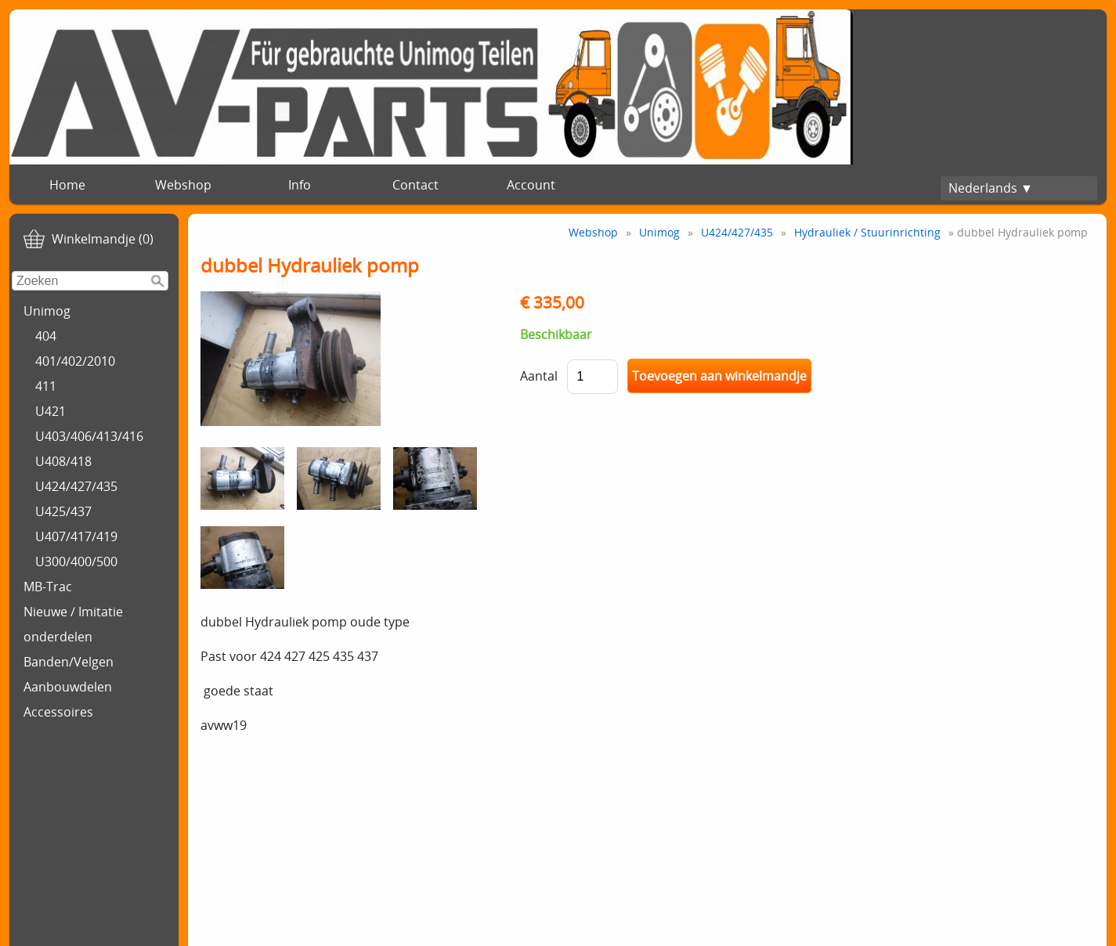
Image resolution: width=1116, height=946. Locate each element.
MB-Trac (47, 586)
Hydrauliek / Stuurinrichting (867, 232)
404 (45, 336)
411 (45, 386)
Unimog (46, 311)
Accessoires (58, 711)
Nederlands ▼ (990, 188)
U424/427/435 (76, 486)
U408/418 (63, 461)
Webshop (183, 184)
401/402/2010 (75, 361)
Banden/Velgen (68, 661)
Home (67, 184)
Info (299, 184)
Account (531, 184)
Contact (415, 184)
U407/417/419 (76, 536)
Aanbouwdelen (67, 686)
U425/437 (63, 511)
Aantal (539, 376)
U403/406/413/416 (89, 436)
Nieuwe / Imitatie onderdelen (73, 624)
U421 (50, 411)
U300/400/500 (76, 561)
